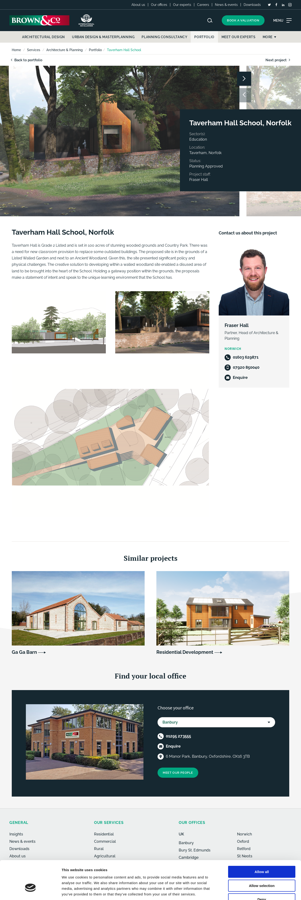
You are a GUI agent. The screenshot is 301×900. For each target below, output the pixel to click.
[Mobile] (228, 367)
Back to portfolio (25, 60)
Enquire (240, 377)
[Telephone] (228, 357)
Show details (247, 891)
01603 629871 (245, 357)
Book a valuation (243, 20)
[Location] (161, 756)
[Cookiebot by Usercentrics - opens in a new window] (30, 890)
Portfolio (95, 50)
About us (138, 5)
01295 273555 (178, 735)
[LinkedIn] (283, 5)
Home (16, 50)
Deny (261, 870)
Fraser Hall (237, 325)
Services (33, 50)
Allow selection (261, 856)
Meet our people (178, 772)
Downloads (252, 5)
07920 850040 (246, 367)
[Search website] (210, 20)
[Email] (228, 378)
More (268, 37)
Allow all (262, 842)
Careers (203, 5)
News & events (226, 5)
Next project (278, 60)
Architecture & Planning (64, 50)
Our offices (159, 5)
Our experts (182, 5)
